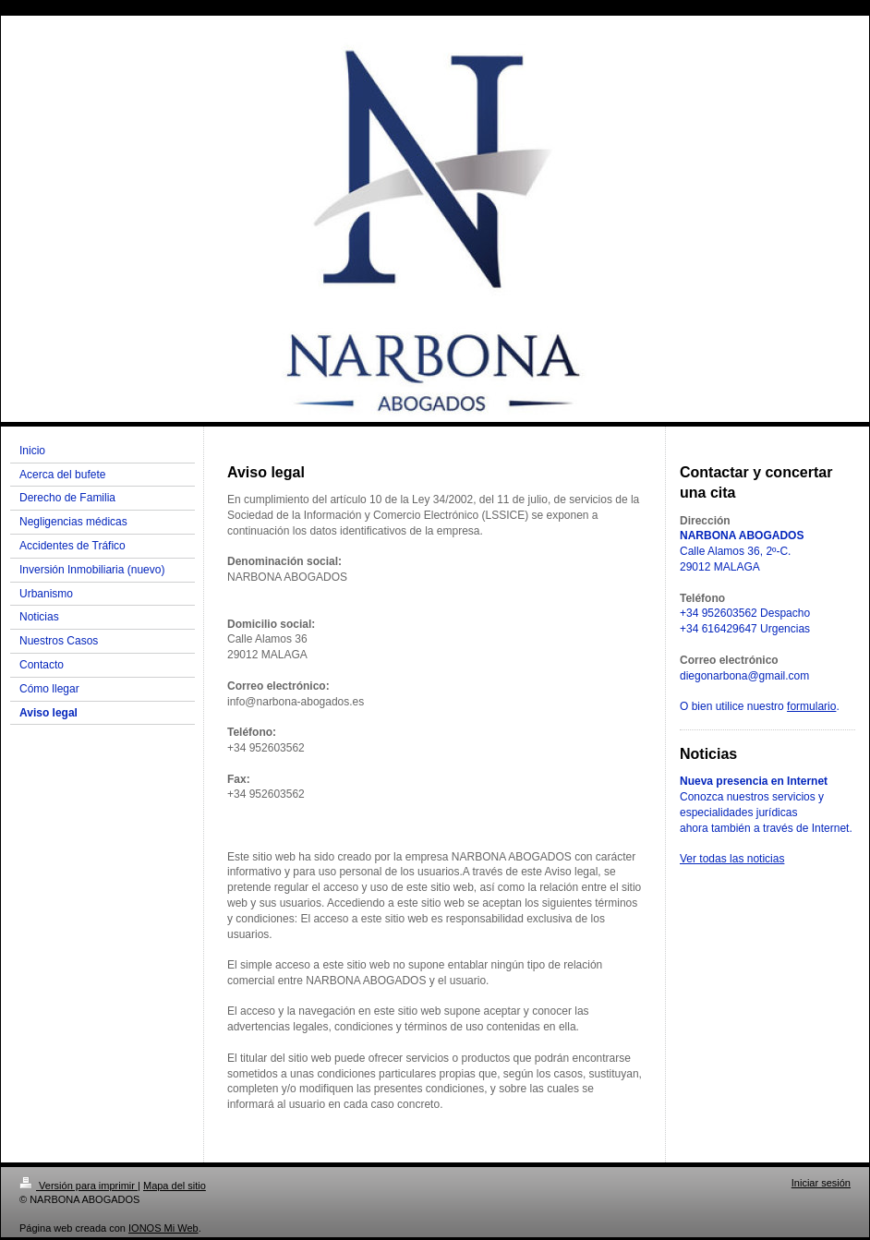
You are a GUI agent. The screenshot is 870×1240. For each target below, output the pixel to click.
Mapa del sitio (174, 1185)
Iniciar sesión (821, 1182)
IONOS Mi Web (163, 1228)
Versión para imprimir (78, 1185)
